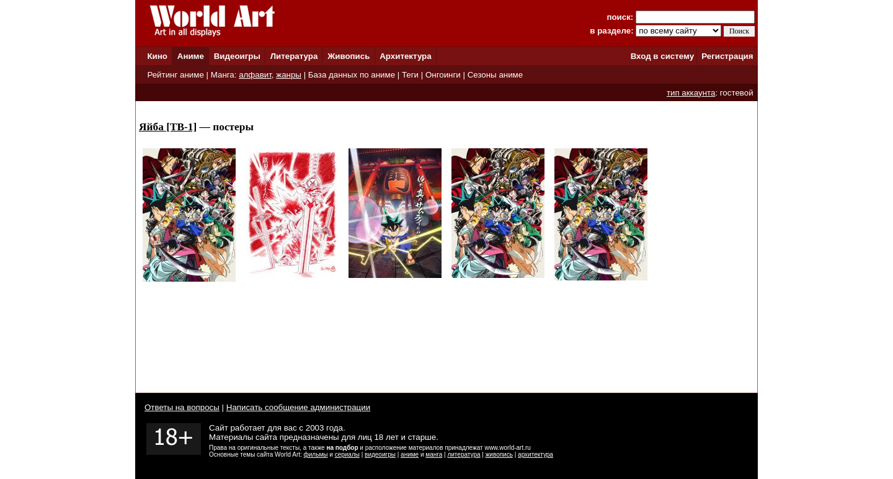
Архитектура (405, 56)
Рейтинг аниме (175, 74)
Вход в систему (662, 56)
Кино (157, 56)
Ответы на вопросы (182, 407)
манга (433, 454)
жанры (288, 74)
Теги (410, 74)
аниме (410, 454)
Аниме (190, 56)
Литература (294, 56)
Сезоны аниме (495, 74)
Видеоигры (237, 56)
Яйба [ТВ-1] (168, 127)
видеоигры (380, 454)
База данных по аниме (351, 74)
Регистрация (727, 56)
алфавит (255, 74)
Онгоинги (443, 74)
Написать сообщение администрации (298, 407)
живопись (499, 454)
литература (463, 454)
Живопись (348, 56)
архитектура (535, 454)
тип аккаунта (691, 92)
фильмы (316, 454)
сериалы (347, 454)
